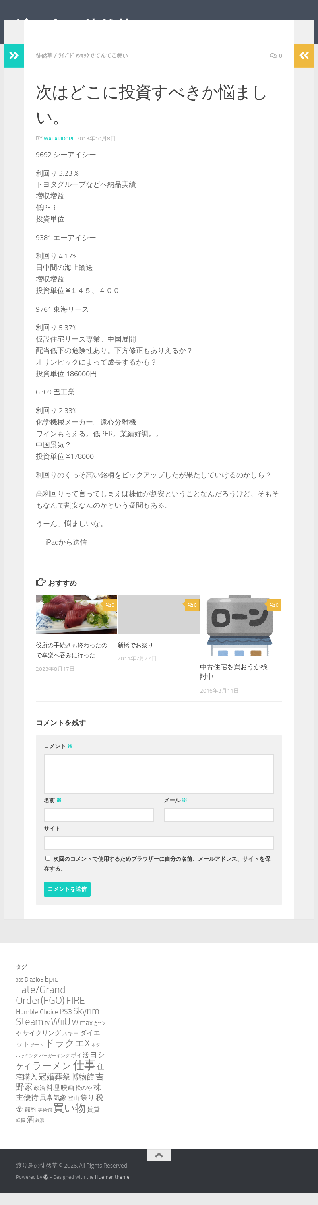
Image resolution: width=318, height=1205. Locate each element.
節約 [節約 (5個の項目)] (31, 1121)
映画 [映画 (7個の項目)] (67, 1099)
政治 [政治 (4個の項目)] (39, 1099)
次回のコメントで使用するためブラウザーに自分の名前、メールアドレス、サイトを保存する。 (157, 875)
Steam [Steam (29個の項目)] (29, 1033)
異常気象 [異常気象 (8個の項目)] (53, 1109)
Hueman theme (112, 1188)
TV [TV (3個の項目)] (47, 1035)
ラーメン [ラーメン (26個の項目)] (52, 1077)
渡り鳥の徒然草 (74, 27)
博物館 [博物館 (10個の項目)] (83, 1088)
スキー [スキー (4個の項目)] (70, 1045)
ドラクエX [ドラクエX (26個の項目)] (67, 1054)
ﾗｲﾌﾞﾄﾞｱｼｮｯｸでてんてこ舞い (100, 67)
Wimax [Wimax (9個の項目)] (82, 1034)
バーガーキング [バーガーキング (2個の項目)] (54, 1067)
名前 (53, 812)
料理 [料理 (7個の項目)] (53, 1099)
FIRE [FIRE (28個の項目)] (75, 1012)
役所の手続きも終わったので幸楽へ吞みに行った (69, 666)
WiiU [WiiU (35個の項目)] (61, 1033)
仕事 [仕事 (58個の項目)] (84, 1077)
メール (175, 812)
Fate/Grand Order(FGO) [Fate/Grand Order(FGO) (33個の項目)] (41, 1006)
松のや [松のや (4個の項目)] (84, 1099)
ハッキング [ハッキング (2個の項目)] (27, 1067)
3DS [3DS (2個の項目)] (19, 991)
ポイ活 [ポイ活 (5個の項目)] (80, 1066)
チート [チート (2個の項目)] (37, 1056)
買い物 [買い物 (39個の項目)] (69, 1119)
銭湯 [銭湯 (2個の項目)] (39, 1132)
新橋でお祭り (138, 656)
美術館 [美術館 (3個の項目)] (45, 1121)
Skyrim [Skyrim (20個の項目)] (86, 1022)
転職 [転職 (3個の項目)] (20, 1132)
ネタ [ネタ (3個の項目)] (96, 1056)
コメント (58, 758)
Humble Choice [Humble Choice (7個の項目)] (37, 1023)
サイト (52, 840)
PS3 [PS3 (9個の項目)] (66, 1023)
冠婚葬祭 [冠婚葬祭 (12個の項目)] (54, 1088)
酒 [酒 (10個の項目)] (30, 1131)
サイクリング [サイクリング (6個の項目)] (42, 1044)
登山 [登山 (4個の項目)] (73, 1109)
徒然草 (45, 67)
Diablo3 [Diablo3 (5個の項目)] (34, 991)
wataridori (59, 150)
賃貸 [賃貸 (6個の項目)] (93, 1121)
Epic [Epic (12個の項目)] (51, 990)
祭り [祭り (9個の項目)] (87, 1109)
